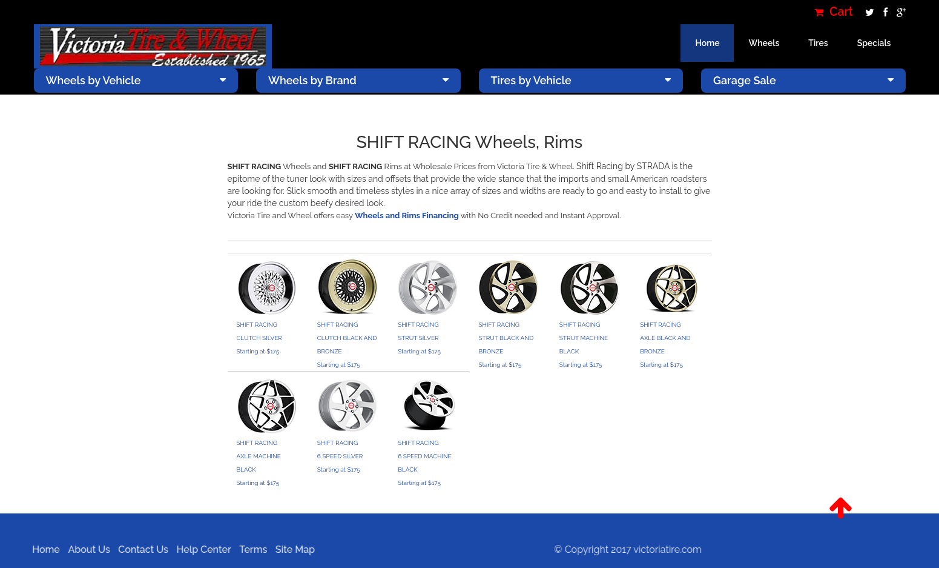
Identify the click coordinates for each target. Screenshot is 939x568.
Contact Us (139, 549)
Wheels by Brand (358, 80)
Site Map (290, 549)
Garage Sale (803, 80)
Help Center (199, 549)
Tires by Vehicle (581, 80)
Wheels (763, 43)
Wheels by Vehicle (136, 80)
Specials (874, 43)
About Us (84, 549)
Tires (818, 43)
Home (707, 43)
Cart (833, 12)
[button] (841, 508)
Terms (249, 549)
